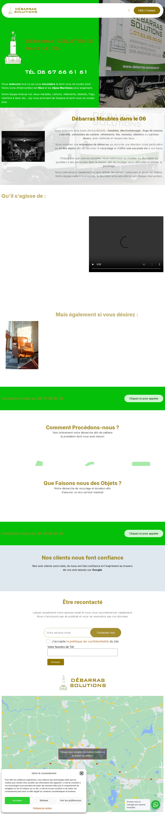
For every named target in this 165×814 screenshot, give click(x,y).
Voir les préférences (70, 800)
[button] (81, 773)
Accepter (17, 800)
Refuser (44, 800)
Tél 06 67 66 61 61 (56, 72)
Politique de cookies (42, 808)
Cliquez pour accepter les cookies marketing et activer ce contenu (82, 754)
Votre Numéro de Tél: (60, 647)
